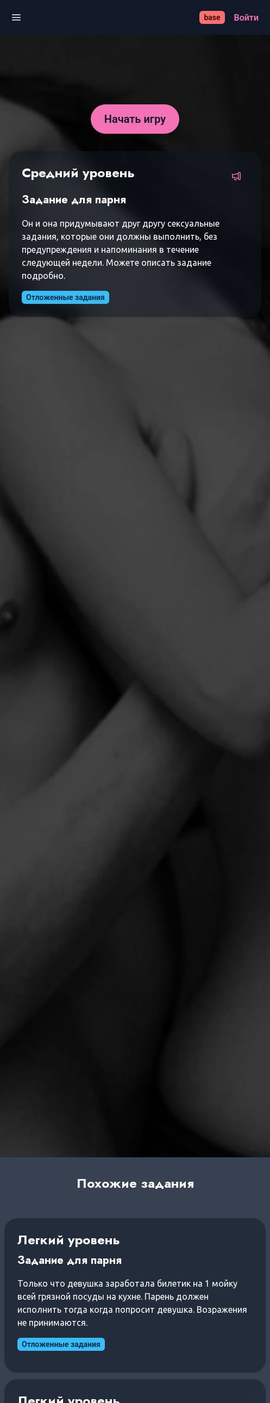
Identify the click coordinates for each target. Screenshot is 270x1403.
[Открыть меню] (16, 18)
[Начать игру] (135, 119)
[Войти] (246, 18)
